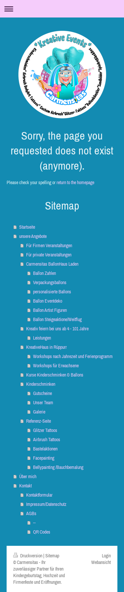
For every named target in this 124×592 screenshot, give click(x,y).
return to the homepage (75, 182)
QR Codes (41, 532)
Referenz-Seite (38, 421)
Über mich (27, 476)
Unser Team (43, 402)
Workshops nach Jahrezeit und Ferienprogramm (73, 356)
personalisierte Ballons (52, 291)
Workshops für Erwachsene (56, 365)
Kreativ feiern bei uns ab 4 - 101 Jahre (57, 328)
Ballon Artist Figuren (50, 310)
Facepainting (43, 458)
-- (34, 522)
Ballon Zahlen (44, 273)
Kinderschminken (40, 384)
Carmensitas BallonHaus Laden (52, 264)
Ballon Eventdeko (47, 301)
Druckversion (28, 555)
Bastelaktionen (45, 448)
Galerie (39, 411)
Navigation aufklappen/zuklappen (62, 9)
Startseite (27, 227)
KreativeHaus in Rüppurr (46, 347)
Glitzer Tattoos (45, 430)
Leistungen (42, 338)
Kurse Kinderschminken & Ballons (54, 375)
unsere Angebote (33, 236)
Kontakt (25, 485)
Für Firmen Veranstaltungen (49, 245)
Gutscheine (42, 393)
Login (106, 555)
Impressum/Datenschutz (46, 504)
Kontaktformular (39, 495)
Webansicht (101, 562)
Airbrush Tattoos (46, 439)
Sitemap (52, 555)
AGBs (31, 513)
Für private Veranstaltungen (48, 254)
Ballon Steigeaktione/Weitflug (57, 319)
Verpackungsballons (49, 282)
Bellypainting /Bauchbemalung (58, 467)
